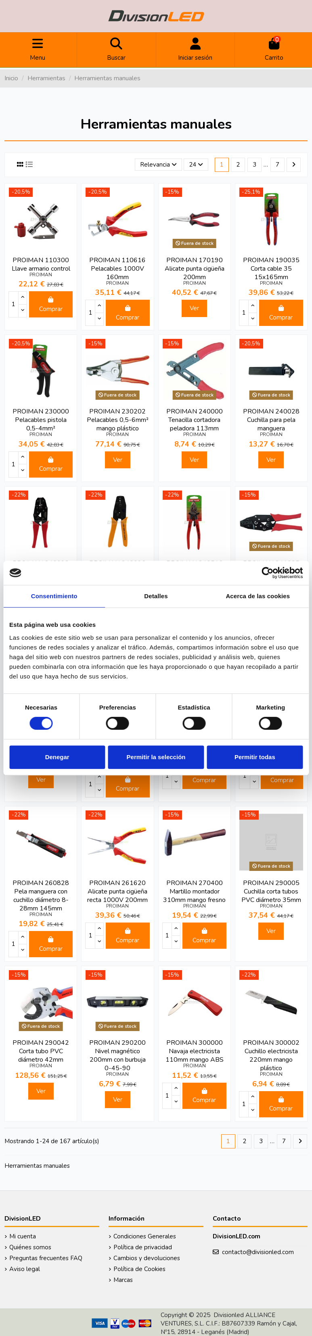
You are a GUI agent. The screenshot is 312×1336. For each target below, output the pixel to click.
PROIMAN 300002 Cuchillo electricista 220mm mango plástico (271, 1055)
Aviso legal (24, 1269)
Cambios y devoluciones (146, 1258)
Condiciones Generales (144, 1236)
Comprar (51, 304)
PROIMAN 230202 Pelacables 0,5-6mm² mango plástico (118, 420)
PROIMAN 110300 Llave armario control (41, 264)
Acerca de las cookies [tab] (258, 596)
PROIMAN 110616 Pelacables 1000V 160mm (117, 269)
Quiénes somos (30, 1247)
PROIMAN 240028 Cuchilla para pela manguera (271, 420)
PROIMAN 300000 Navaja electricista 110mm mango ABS (194, 1051)
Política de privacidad (142, 1247)
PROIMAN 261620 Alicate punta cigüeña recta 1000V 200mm (117, 891)
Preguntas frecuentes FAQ (45, 1258)
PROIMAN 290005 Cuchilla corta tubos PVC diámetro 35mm (271, 891)
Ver (194, 308)
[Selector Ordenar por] (158, 165)
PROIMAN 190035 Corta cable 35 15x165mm (271, 269)
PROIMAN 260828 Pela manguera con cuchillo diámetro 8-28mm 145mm (41, 896)
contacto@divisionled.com (258, 1252)
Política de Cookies (139, 1269)
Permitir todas (255, 757)
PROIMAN (40, 274)
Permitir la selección (156, 757)
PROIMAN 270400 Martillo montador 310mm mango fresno (194, 891)
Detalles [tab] (156, 596)
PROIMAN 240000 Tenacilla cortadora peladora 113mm (194, 420)
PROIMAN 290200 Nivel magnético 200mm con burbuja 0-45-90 (117, 1055)
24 (196, 165)
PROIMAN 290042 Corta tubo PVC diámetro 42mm (41, 1051)
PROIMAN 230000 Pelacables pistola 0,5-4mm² (41, 420)
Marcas (123, 1280)
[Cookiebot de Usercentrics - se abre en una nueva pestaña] (267, 573)
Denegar (57, 757)
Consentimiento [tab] (54, 596)
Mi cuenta (22, 1236)
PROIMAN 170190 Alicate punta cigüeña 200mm (194, 269)
